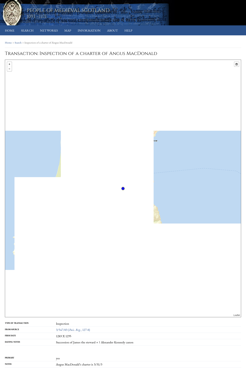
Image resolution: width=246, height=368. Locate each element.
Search (27, 30)
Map (67, 30)
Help (128, 30)
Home (9, 30)
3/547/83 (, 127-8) (73, 330)
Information (89, 30)
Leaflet (237, 315)
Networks (49, 30)
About (112, 30)
